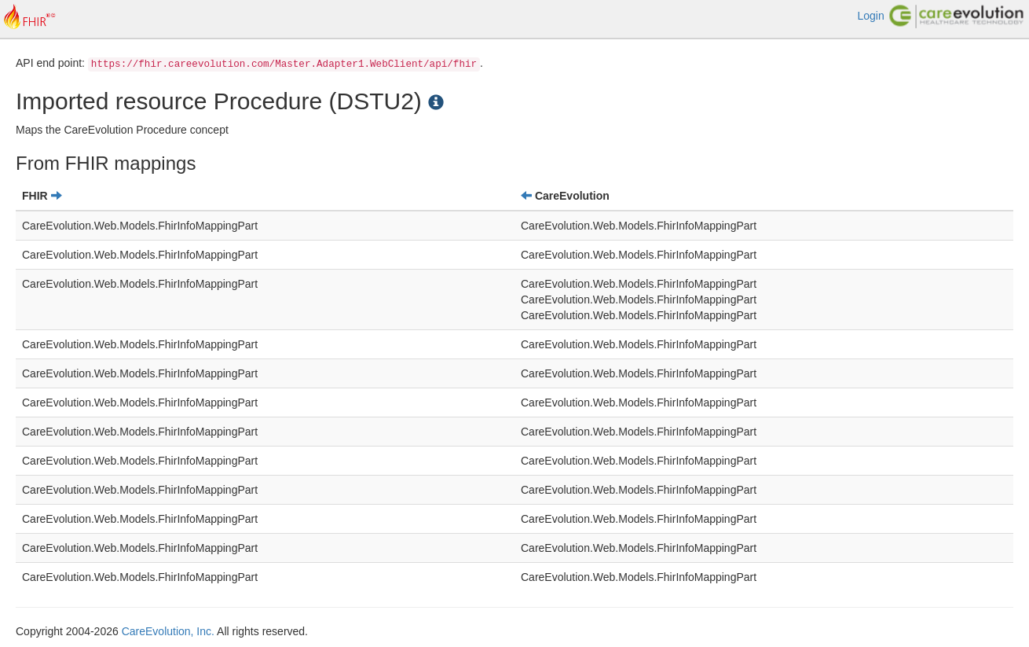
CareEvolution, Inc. (168, 631)
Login (870, 15)
